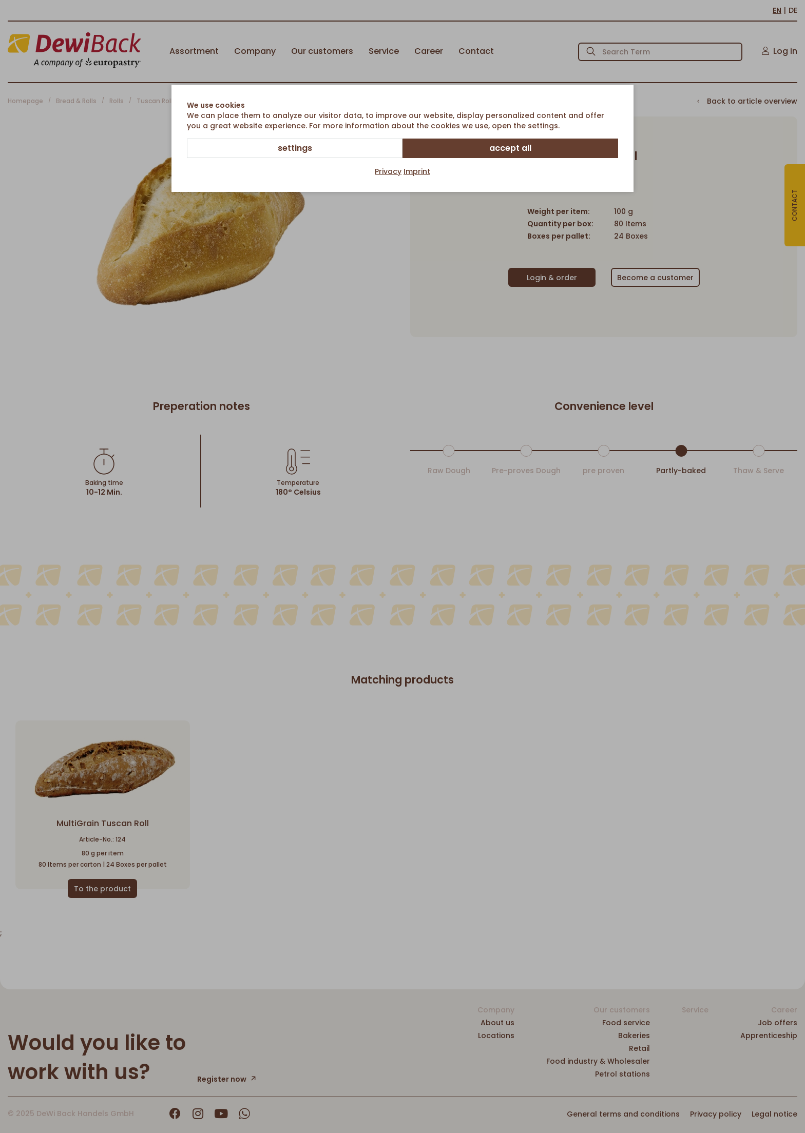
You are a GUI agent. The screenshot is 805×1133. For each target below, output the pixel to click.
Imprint (417, 171)
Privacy (388, 171)
